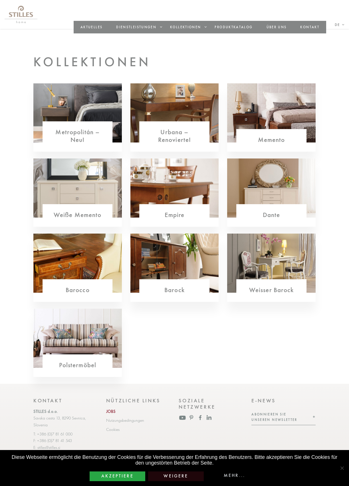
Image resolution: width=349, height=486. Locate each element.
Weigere (176, 476)
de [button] (337, 24)
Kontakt (309, 27)
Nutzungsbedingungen (125, 420)
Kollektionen (185, 27)
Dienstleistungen (136, 27)
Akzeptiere (117, 476)
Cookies (113, 429)
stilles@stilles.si (48, 447)
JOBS (111, 411)
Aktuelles (91, 27)
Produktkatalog (234, 27)
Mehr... (234, 475)
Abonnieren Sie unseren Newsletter (274, 417)
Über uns (277, 27)
